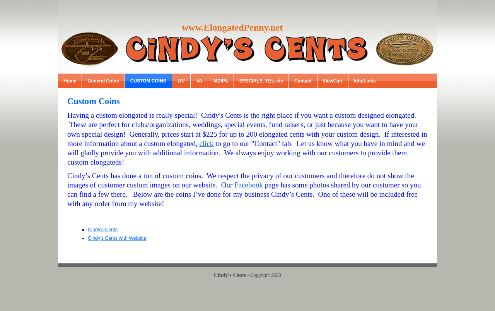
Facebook (248, 185)
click (206, 143)
